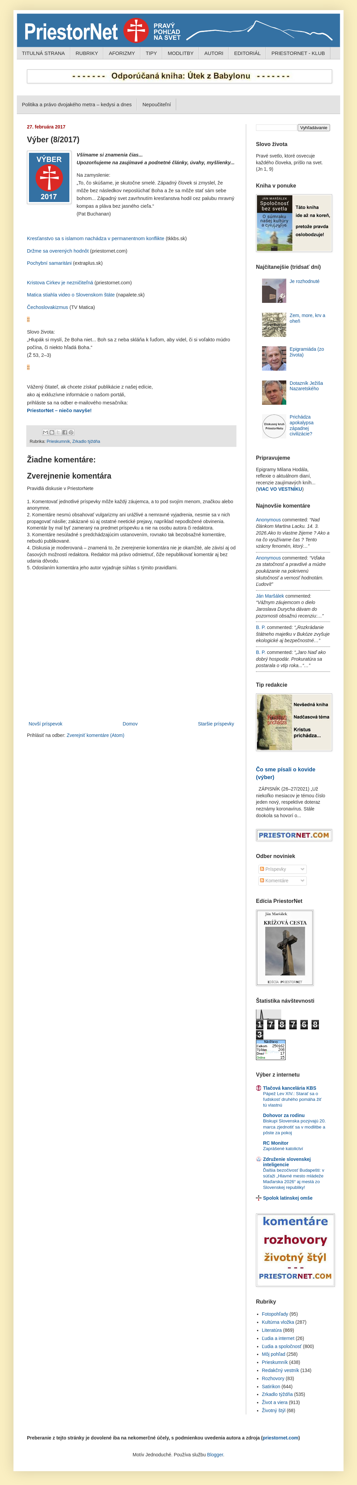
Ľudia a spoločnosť (282, 1346)
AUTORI (213, 53)
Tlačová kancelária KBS (289, 1088)
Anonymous (268, 519)
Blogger (215, 1454)
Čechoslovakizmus (47, 307)
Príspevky (273, 869)
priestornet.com (280, 1437)
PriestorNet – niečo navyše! (59, 410)
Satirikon (271, 1386)
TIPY (151, 53)
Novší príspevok (45, 723)
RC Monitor (275, 1143)
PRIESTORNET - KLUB (298, 53)
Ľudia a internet (278, 1338)
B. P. (261, 627)
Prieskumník (58, 441)
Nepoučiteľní (156, 104)
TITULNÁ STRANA (43, 53)
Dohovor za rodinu (284, 1115)
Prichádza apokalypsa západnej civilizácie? (302, 425)
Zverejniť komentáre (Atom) (95, 735)
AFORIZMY (122, 53)
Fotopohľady (275, 1314)
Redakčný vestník (280, 1370)
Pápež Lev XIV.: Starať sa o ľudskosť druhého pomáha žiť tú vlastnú (292, 1099)
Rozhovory (273, 1378)
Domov (130, 723)
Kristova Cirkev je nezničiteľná (60, 282)
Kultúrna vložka (278, 1322)
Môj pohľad (273, 1354)
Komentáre (274, 880)
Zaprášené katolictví (283, 1148)
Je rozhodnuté (305, 281)
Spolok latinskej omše (288, 1198)
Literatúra (272, 1330)
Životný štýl (274, 1410)
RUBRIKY (87, 53)
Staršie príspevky (216, 723)
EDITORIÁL (247, 53)
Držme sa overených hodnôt (58, 251)
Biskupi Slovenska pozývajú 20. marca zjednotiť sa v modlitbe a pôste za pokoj (294, 1126)
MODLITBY (181, 53)
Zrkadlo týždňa (86, 441)
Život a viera (275, 1402)
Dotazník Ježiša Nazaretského (306, 386)
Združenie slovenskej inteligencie (287, 1161)
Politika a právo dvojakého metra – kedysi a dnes (77, 104)
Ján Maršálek (270, 596)
